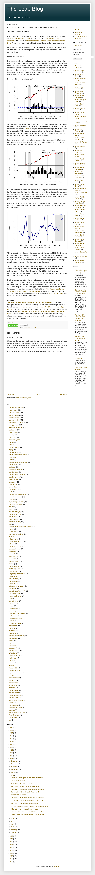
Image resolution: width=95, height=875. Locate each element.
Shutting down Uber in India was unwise (80, 338)
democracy (12, 437)
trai (10, 720)
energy (11, 509)
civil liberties (13, 608)
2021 (11, 741)
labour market (13, 539)
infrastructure (13, 479)
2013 (11, 839)
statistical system (14, 440)
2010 (11, 847)
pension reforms (14, 477)
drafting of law (13, 531)
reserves (12, 603)
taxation (11, 675)
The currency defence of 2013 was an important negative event (29, 302)
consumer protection (15, 504)
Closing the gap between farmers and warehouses (27, 797)
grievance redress (15, 655)
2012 (11, 842)
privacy (11, 564)
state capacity (13, 556)
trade (10, 492)
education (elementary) (16, 586)
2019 (11, 747)
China (11, 459)
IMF (10, 643)
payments (12, 554)
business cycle (28, 328)
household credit (14, 678)
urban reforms (13, 571)
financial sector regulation (17, 494)
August (13, 772)
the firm (11, 442)
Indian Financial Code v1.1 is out (21, 783)
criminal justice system (16, 635)
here (27, 129)
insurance (12, 680)
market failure (13, 581)
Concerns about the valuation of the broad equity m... (28, 812)
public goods (13, 484)
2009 (11, 850)
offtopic (11, 660)
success (11, 663)
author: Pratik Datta (81, 193)
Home (38, 394)
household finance (15, 596)
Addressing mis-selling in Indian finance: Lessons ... (27, 789)
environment (13, 626)
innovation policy (14, 650)
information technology (16, 422)
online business (14, 683)
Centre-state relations (16, 700)
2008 (11, 853)
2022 (11, 739)
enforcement (13, 645)
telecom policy (13, 697)
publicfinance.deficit (15, 497)
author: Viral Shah (81, 256)
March (13, 827)
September (15, 769)
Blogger (56, 866)
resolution (12, 631)
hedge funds (13, 658)
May (13, 821)
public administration (15, 469)
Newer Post (11, 394)
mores (11, 640)
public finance (13, 601)
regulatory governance (16, 502)
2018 (11, 750)
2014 (11, 836)
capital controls (14, 415)
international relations (16, 534)
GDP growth (13, 432)
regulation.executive (15, 673)
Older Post (63, 394)
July (12, 775)
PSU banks (12, 559)
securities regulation (15, 427)
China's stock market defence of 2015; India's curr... (27, 800)
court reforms (13, 578)
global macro (13, 489)
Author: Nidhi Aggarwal (18, 780)
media (11, 606)
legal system (13, 410)
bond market (13, 457)
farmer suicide (13, 668)
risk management (14, 566)
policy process (13, 425)
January (14, 832)
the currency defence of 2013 (19, 38)
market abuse (13, 705)
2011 (11, 844)
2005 (11, 862)
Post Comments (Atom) (23, 398)
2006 (11, 859)
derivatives (12, 430)
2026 (11, 727)
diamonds (12, 688)
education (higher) (15, 521)
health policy (13, 516)
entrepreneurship (14, 593)
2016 (11, 756)
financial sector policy (16, 407)
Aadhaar (12, 665)
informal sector (14, 561)
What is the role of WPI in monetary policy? (25, 786)
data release (13, 638)
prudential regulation (15, 618)
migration (12, 628)
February (14, 830)
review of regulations (16, 541)
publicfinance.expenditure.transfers (20, 526)
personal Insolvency (15, 707)
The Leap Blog (25, 9)
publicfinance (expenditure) (18, 462)
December (14, 761)
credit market (13, 464)
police (11, 598)
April (13, 824)
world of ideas (13, 472)
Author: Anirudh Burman (19, 795)
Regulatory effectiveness (17, 574)
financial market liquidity (17, 474)
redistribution (13, 576)
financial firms (13, 452)
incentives (12, 551)
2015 (11, 758)
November (14, 764)
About (77, 30)
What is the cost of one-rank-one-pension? (25, 809)
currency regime (14, 420)
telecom (11, 544)
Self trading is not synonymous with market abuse (27, 778)
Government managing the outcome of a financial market (29, 806)
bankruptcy (12, 482)
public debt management (17, 613)
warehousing (13, 685)
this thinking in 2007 (56, 293)
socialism (12, 467)
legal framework (14, 519)
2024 (11, 733)
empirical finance (14, 549)
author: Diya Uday (81, 125)
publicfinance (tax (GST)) (17, 591)
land (10, 524)
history (11, 529)
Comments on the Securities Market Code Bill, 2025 (80, 291)
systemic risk (13, 616)
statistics (12, 710)
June (13, 818)
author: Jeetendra (80, 146)
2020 (11, 744)
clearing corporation (15, 623)
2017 (11, 753)
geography (12, 611)
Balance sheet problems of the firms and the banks (27, 815)
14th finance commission (17, 712)
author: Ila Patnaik (81, 142)
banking (11, 435)
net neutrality (13, 717)
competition (13, 487)
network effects (14, 693)
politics (11, 499)
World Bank (13, 653)
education (12, 583)
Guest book (78, 358)
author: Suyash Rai (81, 252)
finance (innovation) (15, 514)
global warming (14, 690)
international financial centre (18, 455)
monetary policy (14, 412)
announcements (14, 417)
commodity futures (15, 546)
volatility (11, 621)
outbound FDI (13, 648)
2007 (11, 856)
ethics (11, 507)
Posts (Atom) (77, 45)
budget (11, 702)
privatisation (13, 588)
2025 (11, 730)
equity (34, 328)
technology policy (14, 569)
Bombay (12, 536)
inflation (11, 445)
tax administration (15, 695)
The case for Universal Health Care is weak (25, 792)
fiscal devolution (14, 715)
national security (14, 670)
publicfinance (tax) (15, 512)
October (14, 766)
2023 (11, 736)
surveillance (13, 633)
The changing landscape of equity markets (24, 803)
